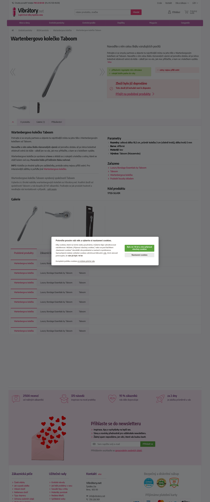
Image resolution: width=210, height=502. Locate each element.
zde (104, 253)
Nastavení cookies (139, 255)
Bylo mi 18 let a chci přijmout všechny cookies (139, 248)
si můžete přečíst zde (86, 261)
